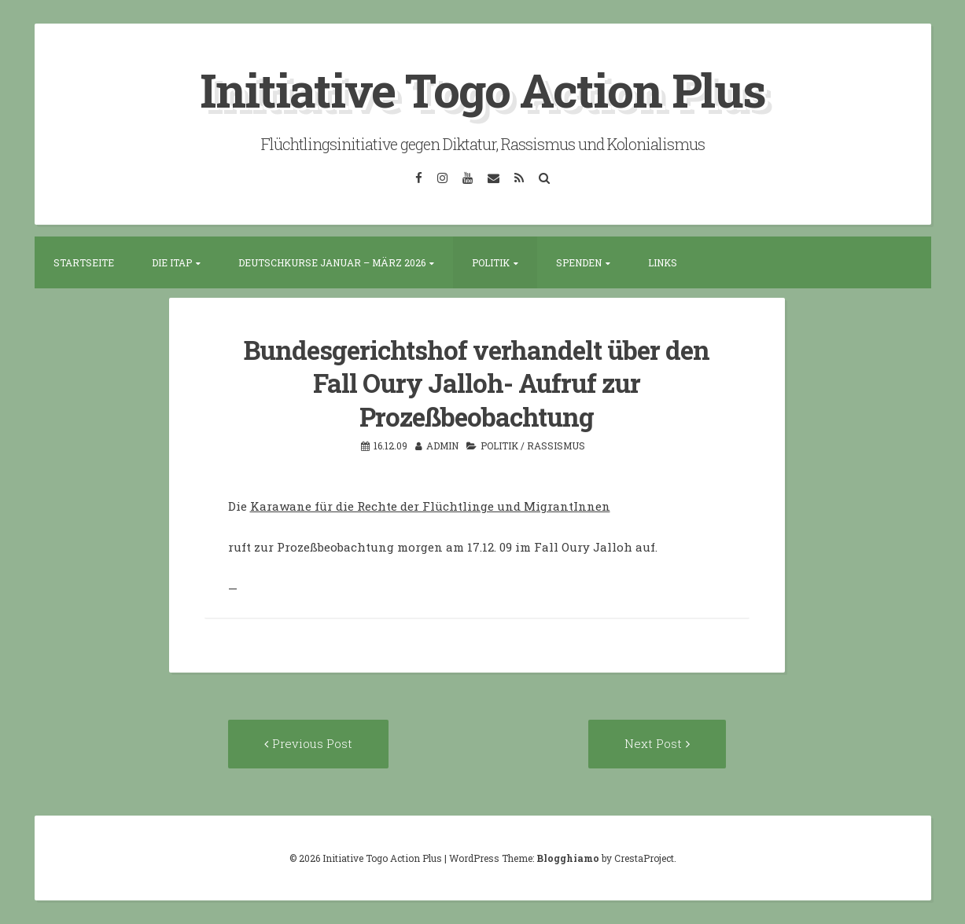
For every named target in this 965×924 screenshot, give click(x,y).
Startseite (83, 262)
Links (662, 262)
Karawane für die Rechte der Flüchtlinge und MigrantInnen (430, 506)
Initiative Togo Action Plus (482, 89)
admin (442, 445)
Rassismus (556, 445)
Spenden (579, 262)
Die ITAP (172, 262)
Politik (491, 262)
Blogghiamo (567, 858)
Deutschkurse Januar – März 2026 (331, 262)
